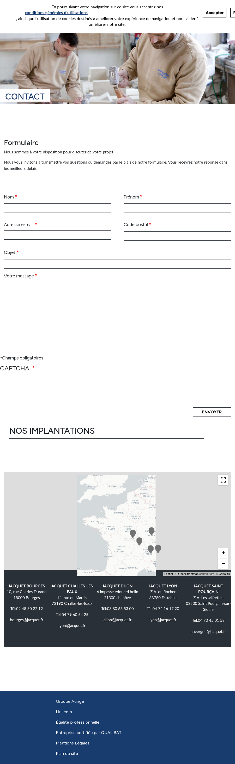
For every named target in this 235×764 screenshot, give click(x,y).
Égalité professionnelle (78, 722)
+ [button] (223, 553)
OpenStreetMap (188, 573)
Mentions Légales (72, 743)
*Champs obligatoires (21, 358)
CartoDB (224, 573)
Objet (9, 252)
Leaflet (168, 573)
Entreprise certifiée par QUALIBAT (89, 732)
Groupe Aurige (70, 701)
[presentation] (44, 389)
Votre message (19, 275)
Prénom (131, 197)
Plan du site (67, 753)
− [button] (223, 564)
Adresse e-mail (19, 224)
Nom (9, 197)
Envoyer (212, 412)
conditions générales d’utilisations (56, 12)
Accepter (215, 12)
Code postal (136, 224)
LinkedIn (64, 711)
